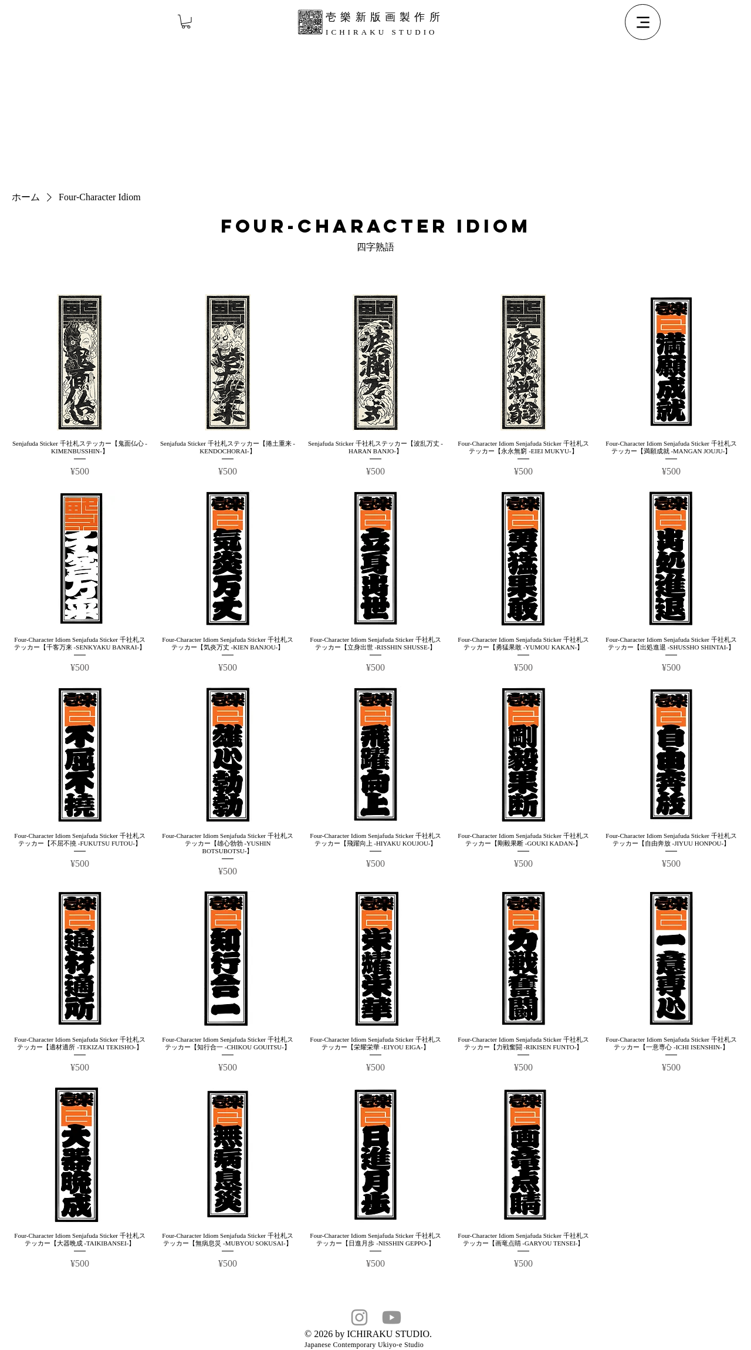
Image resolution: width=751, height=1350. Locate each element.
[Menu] (643, 22)
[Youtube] (391, 1317)
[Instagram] (359, 1317)
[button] (186, 22)
